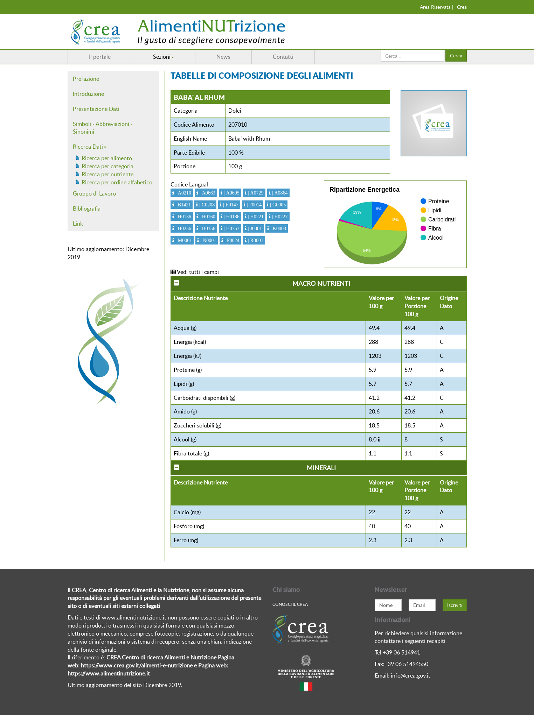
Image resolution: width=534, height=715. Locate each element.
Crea (462, 6)
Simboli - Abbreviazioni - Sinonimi (103, 128)
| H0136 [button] (182, 216)
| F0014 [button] (253, 204)
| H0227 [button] (279, 216)
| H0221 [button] (255, 216)
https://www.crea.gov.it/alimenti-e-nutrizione (137, 665)
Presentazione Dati (96, 109)
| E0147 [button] (230, 204)
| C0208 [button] (206, 204)
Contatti (283, 57)
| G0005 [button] (277, 204)
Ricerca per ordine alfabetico (117, 182)
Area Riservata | (436, 6)
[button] (379, 439)
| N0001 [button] (207, 240)
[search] (412, 56)
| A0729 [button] (255, 192)
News (223, 57)
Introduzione (88, 94)
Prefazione (86, 79)
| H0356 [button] (206, 228)
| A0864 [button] (279, 192)
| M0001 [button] (183, 240)
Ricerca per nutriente (107, 174)
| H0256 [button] (182, 228)
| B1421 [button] (182, 204)
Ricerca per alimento (107, 158)
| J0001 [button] (254, 228)
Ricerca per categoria (107, 166)
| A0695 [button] (231, 192)
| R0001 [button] (255, 240)
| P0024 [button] (231, 240)
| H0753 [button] (231, 228)
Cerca (456, 55)
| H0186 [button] (231, 216)
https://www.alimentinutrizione (106, 673)
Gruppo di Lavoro (94, 193)
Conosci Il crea (290, 604)
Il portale (100, 57)
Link (78, 223)
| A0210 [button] (182, 192)
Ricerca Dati (89, 146)
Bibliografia (86, 208)
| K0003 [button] (277, 228)
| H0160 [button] (206, 216)
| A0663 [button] (206, 192)
